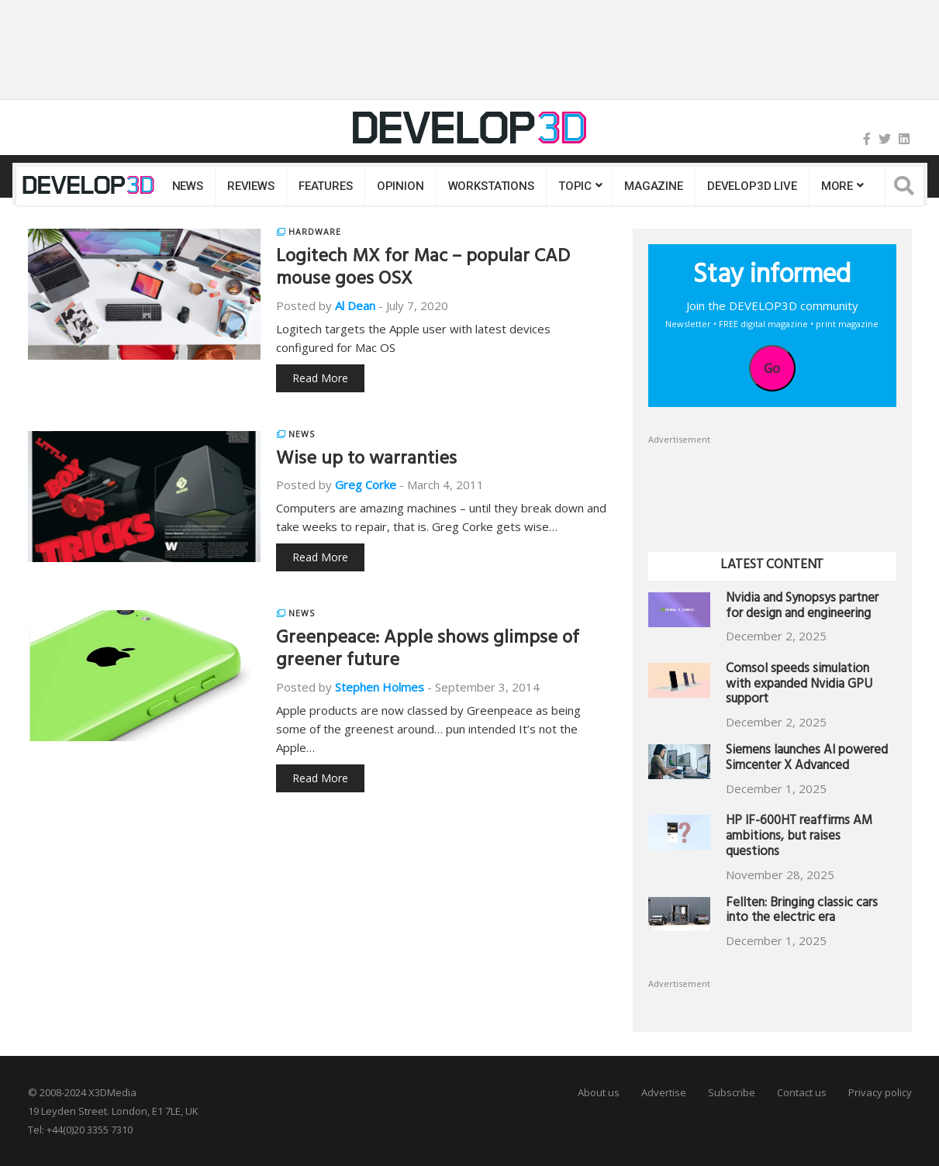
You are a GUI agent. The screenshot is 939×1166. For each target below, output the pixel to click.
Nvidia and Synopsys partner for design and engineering (802, 607)
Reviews (250, 186)
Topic (575, 186)
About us (599, 1092)
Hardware (314, 231)
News (187, 186)
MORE (837, 186)
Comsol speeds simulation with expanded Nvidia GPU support (799, 685)
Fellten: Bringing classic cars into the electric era (802, 912)
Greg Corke (365, 484)
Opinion (400, 186)
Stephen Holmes (379, 687)
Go (772, 368)
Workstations (491, 186)
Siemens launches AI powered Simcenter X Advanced (807, 759)
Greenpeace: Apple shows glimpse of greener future (427, 651)
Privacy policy (880, 1092)
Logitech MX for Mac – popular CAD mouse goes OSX (423, 269)
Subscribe (731, 1092)
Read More (320, 378)
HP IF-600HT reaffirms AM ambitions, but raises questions (799, 837)
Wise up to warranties (366, 460)
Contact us (802, 1092)
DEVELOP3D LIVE (752, 186)
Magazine (653, 186)
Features (326, 186)
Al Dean (355, 305)
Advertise (663, 1092)
